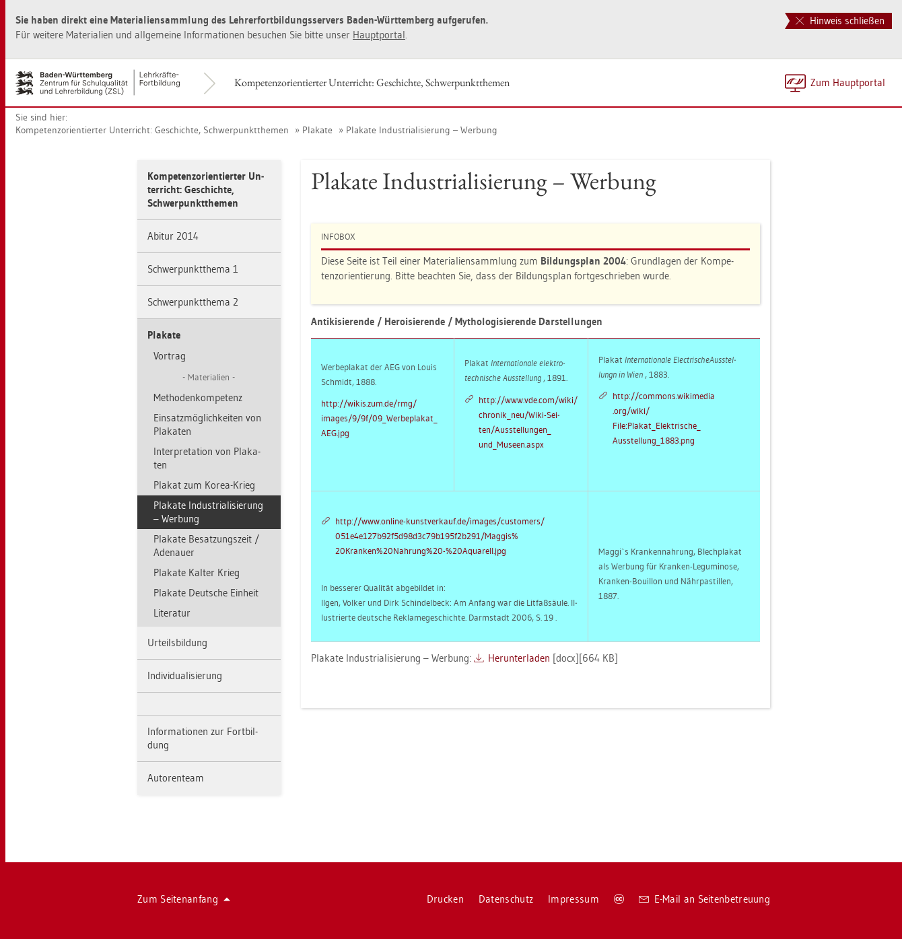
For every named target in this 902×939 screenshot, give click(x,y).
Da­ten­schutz (506, 899)
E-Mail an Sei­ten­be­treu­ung (704, 899)
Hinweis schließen (840, 20)
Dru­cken (445, 899)
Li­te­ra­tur (171, 612)
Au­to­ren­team (175, 777)
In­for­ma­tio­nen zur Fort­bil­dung (202, 738)
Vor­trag (169, 355)
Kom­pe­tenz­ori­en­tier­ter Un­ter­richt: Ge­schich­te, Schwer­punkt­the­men (372, 82)
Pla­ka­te (317, 130)
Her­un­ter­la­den (519, 658)
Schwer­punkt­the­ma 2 (192, 301)
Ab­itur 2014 (173, 236)
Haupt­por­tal (379, 34)
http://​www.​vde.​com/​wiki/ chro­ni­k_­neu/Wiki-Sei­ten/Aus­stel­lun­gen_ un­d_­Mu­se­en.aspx (528, 422)
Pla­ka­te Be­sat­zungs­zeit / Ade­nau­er (206, 545)
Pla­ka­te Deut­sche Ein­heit (205, 592)
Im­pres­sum (573, 899)
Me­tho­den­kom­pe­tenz (197, 397)
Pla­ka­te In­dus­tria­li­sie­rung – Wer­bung (421, 130)
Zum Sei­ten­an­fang (183, 899)
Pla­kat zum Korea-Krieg (204, 485)
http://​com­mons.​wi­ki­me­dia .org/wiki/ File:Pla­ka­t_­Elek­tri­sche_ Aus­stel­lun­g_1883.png (664, 418)
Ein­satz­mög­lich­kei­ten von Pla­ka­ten (207, 424)
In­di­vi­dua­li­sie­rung (184, 675)
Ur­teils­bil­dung (177, 642)
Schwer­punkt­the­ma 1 (192, 269)
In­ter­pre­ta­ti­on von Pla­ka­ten (207, 458)
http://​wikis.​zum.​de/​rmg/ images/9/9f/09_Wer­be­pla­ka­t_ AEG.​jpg (379, 418)
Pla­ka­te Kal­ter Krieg (196, 572)
